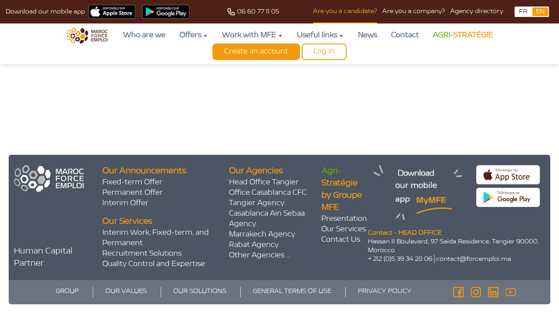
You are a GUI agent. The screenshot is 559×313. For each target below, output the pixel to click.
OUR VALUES (126, 291)
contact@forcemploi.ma (473, 259)
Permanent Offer (132, 193)
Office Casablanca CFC (267, 193)
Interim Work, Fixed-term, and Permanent (155, 238)
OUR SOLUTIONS (199, 291)
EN (540, 12)
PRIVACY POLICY (384, 291)
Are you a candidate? (345, 11)
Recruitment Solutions (142, 253)
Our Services (343, 229)
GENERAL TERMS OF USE (292, 291)
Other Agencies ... (259, 255)
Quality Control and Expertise (153, 264)
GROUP (67, 291)
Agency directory (476, 11)
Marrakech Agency (262, 234)
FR (523, 12)
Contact (405, 35)
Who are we (144, 35)
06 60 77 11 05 (258, 12)
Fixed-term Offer (132, 182)
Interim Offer (125, 203)
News (367, 35)
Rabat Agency (254, 245)
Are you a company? (413, 11)
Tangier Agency (256, 203)
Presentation (344, 219)
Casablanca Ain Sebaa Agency (267, 219)
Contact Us (340, 239)
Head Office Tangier (264, 182)
